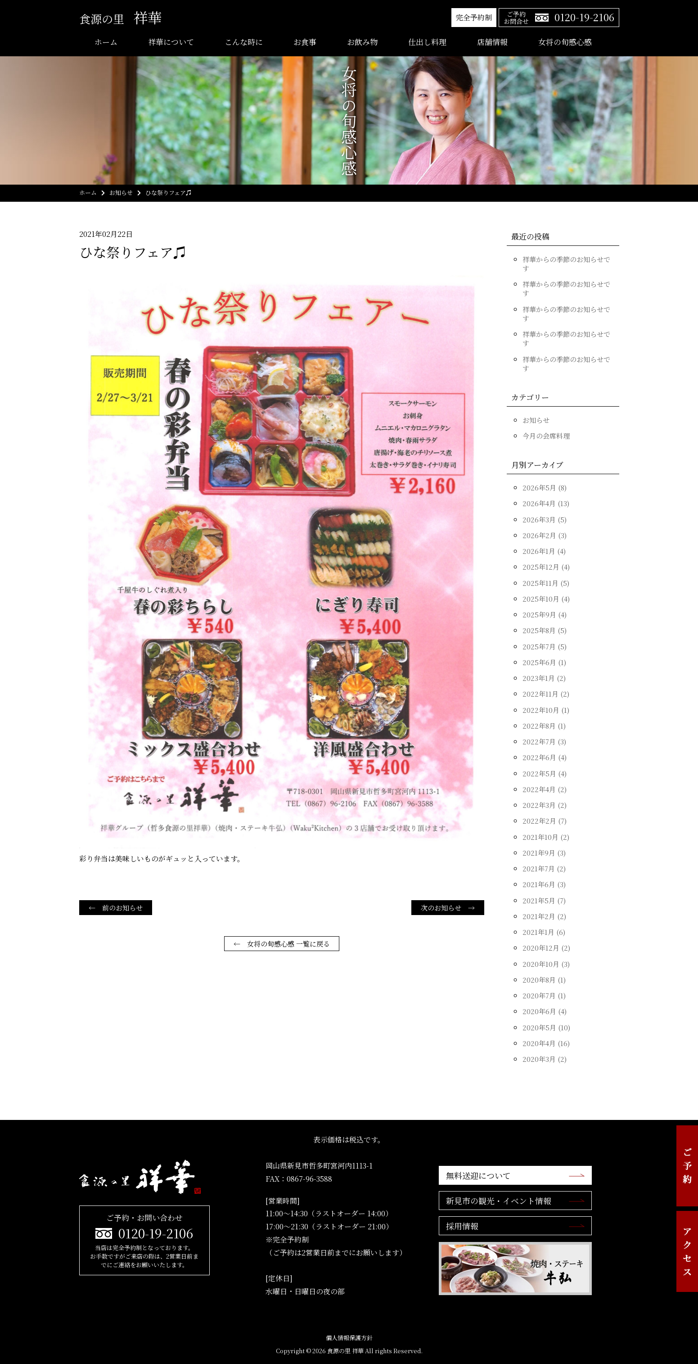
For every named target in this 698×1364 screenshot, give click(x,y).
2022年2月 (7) (544, 820)
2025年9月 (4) (544, 614)
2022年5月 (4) (544, 773)
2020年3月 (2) (544, 1059)
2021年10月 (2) (545, 837)
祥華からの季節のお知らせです (566, 263)
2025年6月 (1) (544, 662)
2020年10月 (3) (546, 964)
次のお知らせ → (448, 907)
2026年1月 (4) (544, 551)
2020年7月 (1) (544, 995)
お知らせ (535, 420)
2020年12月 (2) (546, 947)
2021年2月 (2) (544, 916)
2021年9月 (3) (544, 852)
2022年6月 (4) (544, 757)
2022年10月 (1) (545, 710)
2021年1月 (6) (543, 932)
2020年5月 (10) (546, 1027)
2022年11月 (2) (545, 693)
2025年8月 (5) (544, 630)
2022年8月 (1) (544, 725)
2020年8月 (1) (544, 979)
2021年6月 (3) (544, 884)
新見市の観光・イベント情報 (498, 1200)
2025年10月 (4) (546, 598)
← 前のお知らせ (116, 907)
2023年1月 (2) (544, 678)
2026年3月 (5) (544, 519)
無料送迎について (478, 1175)
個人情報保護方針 (349, 1337)
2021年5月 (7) (544, 900)
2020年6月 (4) (544, 1011)
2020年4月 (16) (546, 1043)
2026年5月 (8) (544, 487)
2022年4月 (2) (544, 789)
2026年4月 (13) (545, 503)
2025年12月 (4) (546, 566)
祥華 (120, 17)
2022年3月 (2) (544, 805)
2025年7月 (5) (544, 646)
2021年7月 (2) (544, 868)
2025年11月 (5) (545, 583)
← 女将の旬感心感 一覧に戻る (282, 943)
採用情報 (462, 1226)
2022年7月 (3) (544, 741)
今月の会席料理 (546, 435)
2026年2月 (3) (544, 535)
